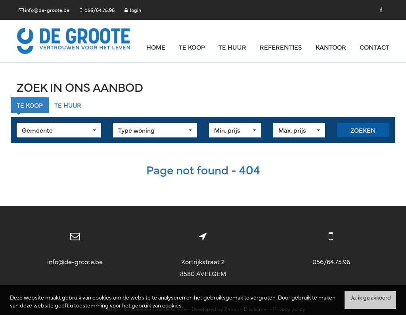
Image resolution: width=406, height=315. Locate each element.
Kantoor (331, 47)
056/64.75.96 (331, 261)
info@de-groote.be (75, 261)
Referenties (281, 47)
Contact (374, 47)
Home (155, 47)
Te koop (192, 47)
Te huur (232, 47)
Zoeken (363, 130)
